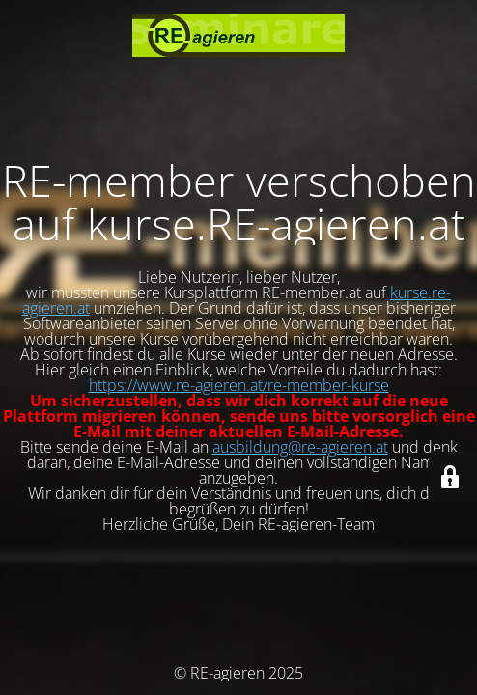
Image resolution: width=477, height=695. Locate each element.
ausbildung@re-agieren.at (300, 447)
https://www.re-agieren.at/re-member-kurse (239, 385)
